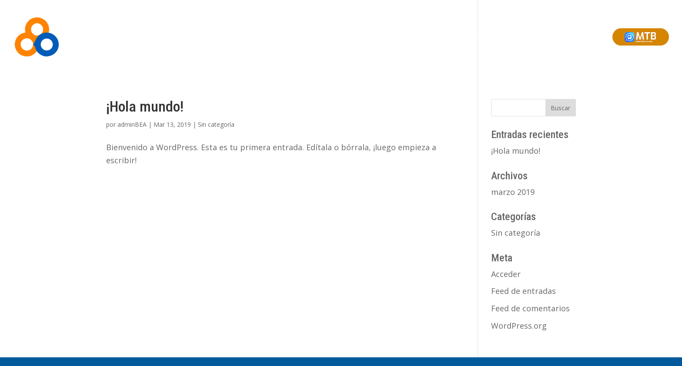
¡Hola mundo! (145, 106)
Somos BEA (342, 36)
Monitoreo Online (443, 36)
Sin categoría (216, 124)
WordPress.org (519, 325)
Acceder (506, 274)
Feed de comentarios (530, 308)
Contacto (591, 36)
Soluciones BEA (389, 36)
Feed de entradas (523, 291)
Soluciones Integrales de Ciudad (523, 36)
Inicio (311, 36)
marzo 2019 (513, 192)
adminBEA (132, 124)
